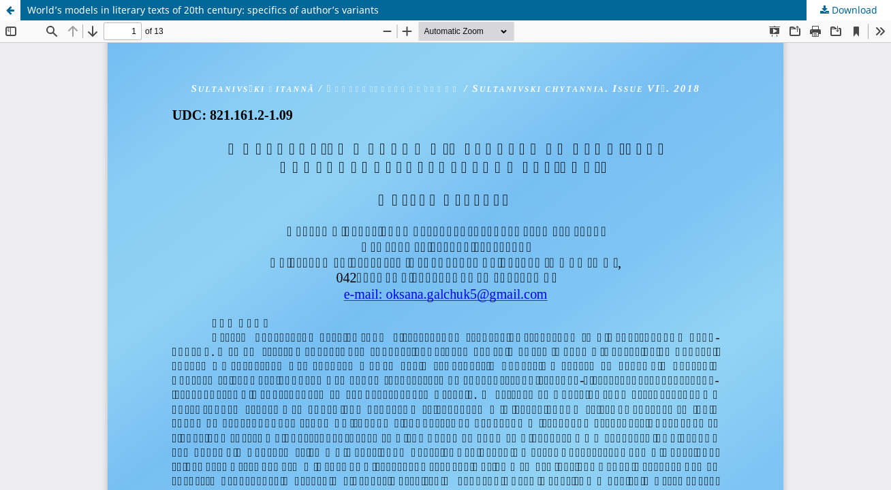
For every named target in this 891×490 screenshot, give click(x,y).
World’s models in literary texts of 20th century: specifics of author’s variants (203, 9)
